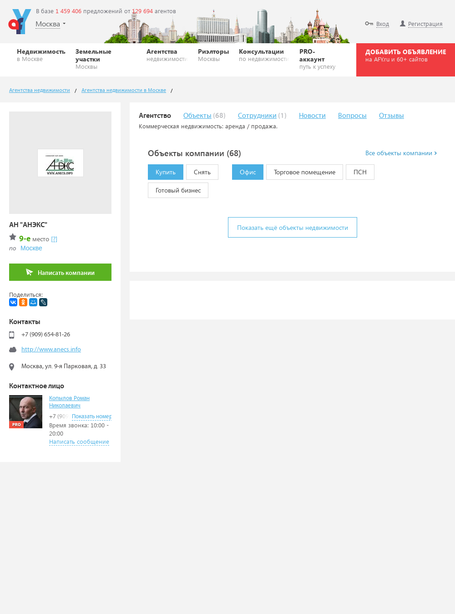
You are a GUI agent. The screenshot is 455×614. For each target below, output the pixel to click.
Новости (312, 116)
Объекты (197, 116)
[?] (54, 238)
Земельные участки (106, 58)
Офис (244, 170)
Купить (162, 170)
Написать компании (60, 272)
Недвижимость (41, 54)
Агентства (167, 54)
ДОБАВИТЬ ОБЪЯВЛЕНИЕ (405, 55)
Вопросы (352, 116)
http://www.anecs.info (51, 349)
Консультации (264, 54)
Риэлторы (213, 54)
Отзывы (391, 116)
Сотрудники (257, 116)
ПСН (356, 170)
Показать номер (92, 416)
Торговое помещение (300, 170)
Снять (198, 170)
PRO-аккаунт (319, 58)
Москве (31, 248)
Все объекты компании (401, 153)
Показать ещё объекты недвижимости (292, 227)
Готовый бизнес (174, 188)
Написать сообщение (79, 441)
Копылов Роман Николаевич (69, 402)
